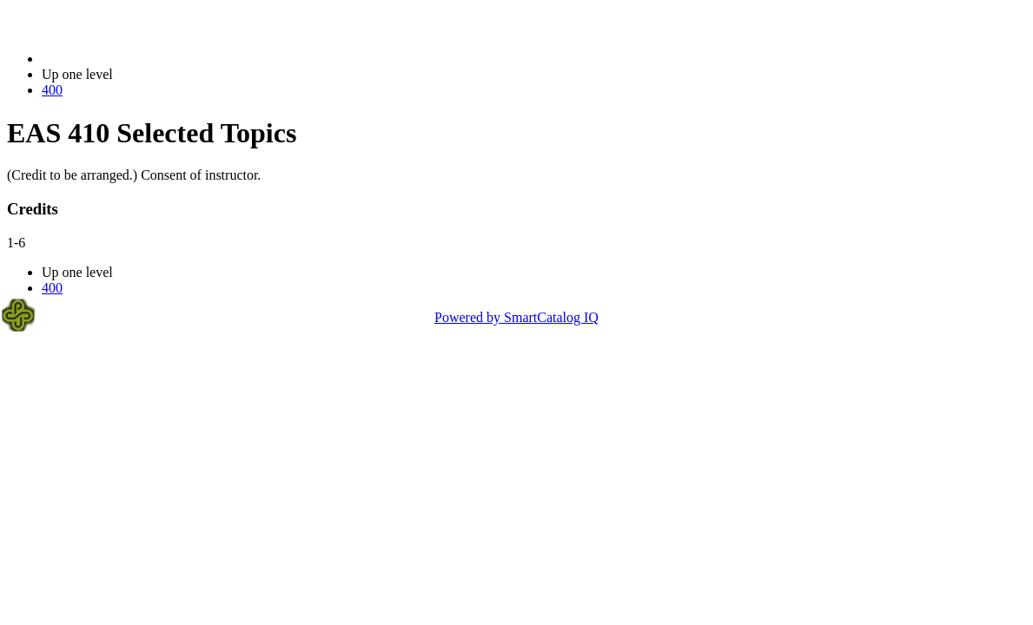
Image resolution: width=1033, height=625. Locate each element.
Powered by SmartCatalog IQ (516, 317)
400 (52, 89)
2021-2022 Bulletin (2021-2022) (132, 58)
